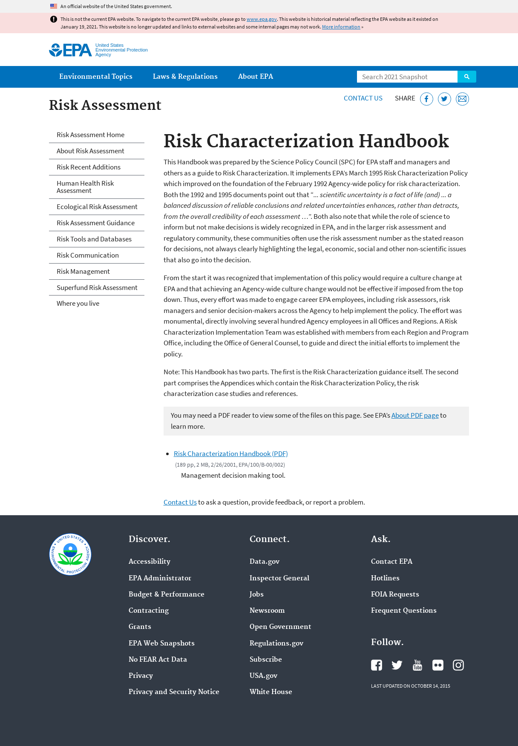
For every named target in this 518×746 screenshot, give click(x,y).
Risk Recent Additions (89, 167)
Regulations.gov (276, 644)
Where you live (78, 303)
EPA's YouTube (417, 665)
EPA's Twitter (397, 665)
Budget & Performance (166, 595)
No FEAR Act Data (158, 660)
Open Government (280, 627)
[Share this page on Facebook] (426, 99)
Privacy (141, 676)
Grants (140, 627)
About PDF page (415, 415)
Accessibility (149, 562)
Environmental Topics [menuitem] (95, 77)
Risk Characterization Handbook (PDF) (231, 453)
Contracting (149, 611)
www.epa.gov (262, 19)
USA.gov (263, 676)
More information (341, 26)
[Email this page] (462, 99)
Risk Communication (88, 255)
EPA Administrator (160, 578)
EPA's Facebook (376, 665)
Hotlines (385, 578)
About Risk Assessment (90, 150)
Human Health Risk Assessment (85, 186)
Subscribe (266, 660)
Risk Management (83, 271)
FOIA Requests (395, 595)
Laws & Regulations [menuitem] (185, 77)
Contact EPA (391, 562)
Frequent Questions (404, 611)
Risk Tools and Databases (94, 239)
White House (271, 692)
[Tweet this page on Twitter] (444, 99)
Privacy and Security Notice (174, 692)
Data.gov (264, 562)
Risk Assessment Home (90, 134)
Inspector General (279, 578)
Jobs (257, 595)
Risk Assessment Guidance (96, 222)
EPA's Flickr (437, 665)
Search (467, 77)
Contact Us (363, 98)
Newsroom (267, 611)
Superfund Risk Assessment (97, 287)
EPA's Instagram (458, 665)
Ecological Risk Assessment (97, 206)
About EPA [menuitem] (255, 77)
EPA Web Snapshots (162, 644)
